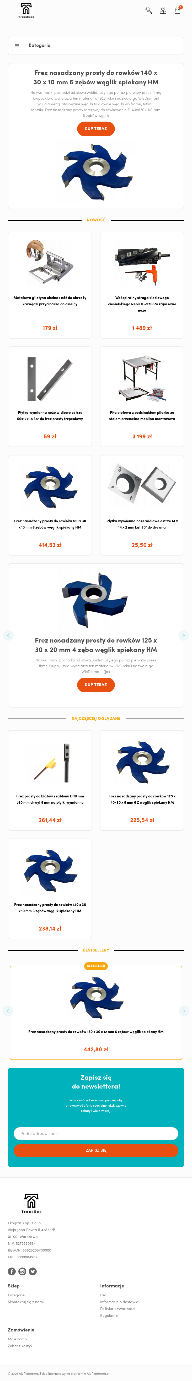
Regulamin (109, 1316)
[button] (17, 46)
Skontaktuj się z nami (26, 1302)
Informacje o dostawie (119, 1302)
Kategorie (16, 1295)
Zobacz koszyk (20, 1346)
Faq (103, 1295)
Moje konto (17, 1339)
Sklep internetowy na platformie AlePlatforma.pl (74, 1373)
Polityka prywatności (117, 1309)
